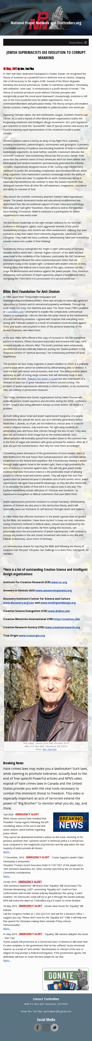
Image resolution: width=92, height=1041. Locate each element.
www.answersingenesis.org (54, 590)
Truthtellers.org (14, 311)
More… (7, 851)
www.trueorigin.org (32, 635)
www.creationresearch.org (62, 627)
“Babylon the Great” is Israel (42, 378)
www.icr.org (59, 582)
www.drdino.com (59, 611)
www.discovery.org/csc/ (18, 603)
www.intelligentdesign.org (58, 603)
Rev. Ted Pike (49, 749)
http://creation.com (67, 619)
